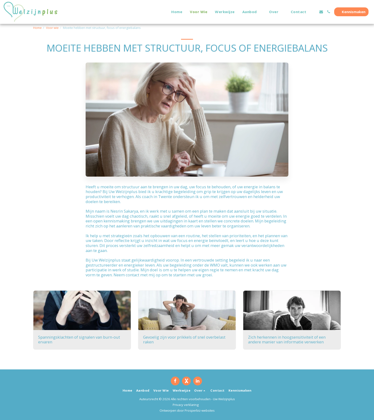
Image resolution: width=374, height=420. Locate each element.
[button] (252, 12)
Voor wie (52, 28)
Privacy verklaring (186, 405)
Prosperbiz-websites (200, 410)
